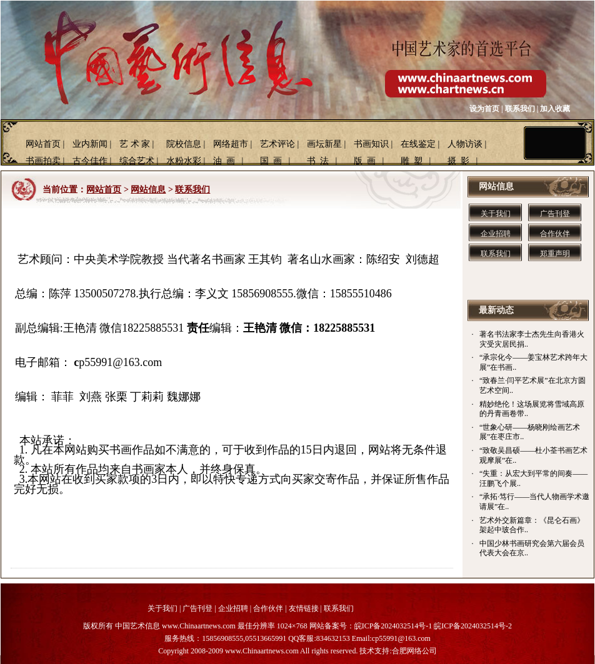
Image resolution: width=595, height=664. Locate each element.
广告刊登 (555, 213)
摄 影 (458, 161)
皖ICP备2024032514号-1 (393, 626)
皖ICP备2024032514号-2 (473, 626)
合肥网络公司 (414, 651)
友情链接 (304, 608)
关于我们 (496, 213)
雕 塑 (411, 161)
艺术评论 (277, 144)
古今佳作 (90, 161)
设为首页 (484, 108)
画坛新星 (324, 144)
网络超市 (230, 144)
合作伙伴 (555, 233)
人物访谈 (465, 144)
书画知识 (371, 144)
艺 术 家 (134, 144)
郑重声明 (555, 253)
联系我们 (520, 108)
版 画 (365, 161)
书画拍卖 (43, 161)
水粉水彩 (183, 161)
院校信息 (183, 144)
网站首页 (43, 144)
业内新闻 (90, 144)
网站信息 (148, 189)
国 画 (271, 161)
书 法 (318, 161)
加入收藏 (555, 108)
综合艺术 (136, 161)
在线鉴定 (418, 144)
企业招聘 (496, 233)
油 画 (224, 161)
